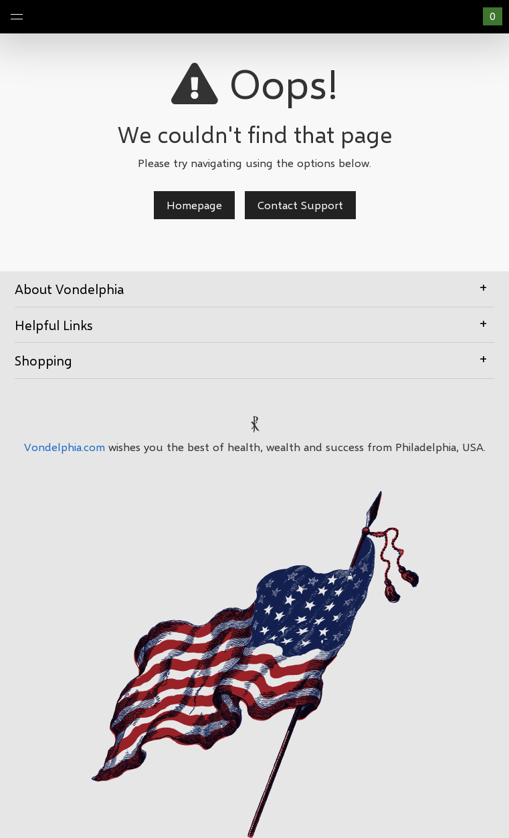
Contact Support (300, 205)
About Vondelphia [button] (254, 288)
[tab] (254, 289)
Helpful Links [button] (254, 324)
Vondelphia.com (64, 447)
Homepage (194, 205)
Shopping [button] (254, 359)
